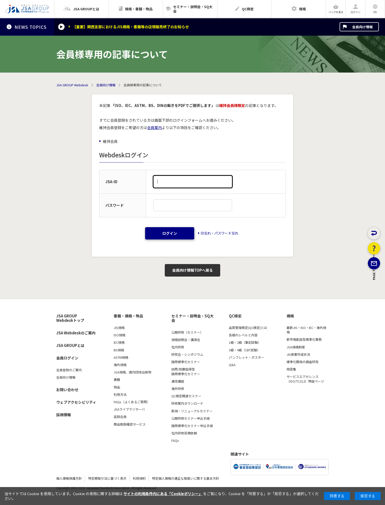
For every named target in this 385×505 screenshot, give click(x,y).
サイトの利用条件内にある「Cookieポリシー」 (162, 493)
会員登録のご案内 (69, 370)
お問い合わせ (67, 389)
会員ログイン (67, 357)
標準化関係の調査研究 (302, 362)
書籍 (117, 379)
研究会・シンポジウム (187, 354)
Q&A (232, 365)
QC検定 (235, 316)
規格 (290, 316)
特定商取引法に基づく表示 (107, 478)
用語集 (291, 369)
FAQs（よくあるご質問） (132, 402)
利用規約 (139, 478)
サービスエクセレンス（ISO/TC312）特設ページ (305, 378)
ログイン (169, 233)
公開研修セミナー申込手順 (190, 418)
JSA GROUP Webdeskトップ (70, 318)
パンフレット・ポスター (246, 357)
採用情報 (63, 414)
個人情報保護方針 (69, 478)
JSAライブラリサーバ (129, 409)
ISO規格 (119, 335)
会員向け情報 (362, 26)
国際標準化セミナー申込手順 (192, 426)
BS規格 (119, 350)
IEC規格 (119, 342)
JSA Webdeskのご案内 (76, 332)
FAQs (175, 440)
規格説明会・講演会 (185, 340)
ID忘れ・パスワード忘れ (219, 233)
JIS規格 (119, 328)
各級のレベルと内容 (243, 335)
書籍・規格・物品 (128, 316)
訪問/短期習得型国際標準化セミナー (185, 371)
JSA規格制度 (296, 347)
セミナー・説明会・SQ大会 (192, 318)
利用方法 (120, 394)
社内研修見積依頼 (184, 433)
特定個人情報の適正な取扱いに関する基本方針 (185, 478)
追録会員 (120, 417)
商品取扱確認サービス (130, 424)
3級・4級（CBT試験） (244, 350)
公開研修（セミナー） (187, 332)
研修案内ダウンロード (187, 403)
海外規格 (120, 365)
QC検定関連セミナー (186, 396)
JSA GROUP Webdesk (72, 85)
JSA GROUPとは (70, 345)
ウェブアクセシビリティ (76, 402)
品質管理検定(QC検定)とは (248, 328)
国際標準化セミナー (185, 362)
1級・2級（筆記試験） (245, 342)
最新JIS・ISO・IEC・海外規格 (306, 330)
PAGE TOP (374, 301)
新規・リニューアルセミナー (192, 411)
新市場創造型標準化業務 (304, 339)
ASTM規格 (121, 357)
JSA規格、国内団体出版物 (132, 372)
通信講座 (177, 381)
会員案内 (154, 127)
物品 (117, 387)
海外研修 (177, 388)
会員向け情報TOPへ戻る (192, 270)
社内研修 (177, 347)
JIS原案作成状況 (298, 354)
